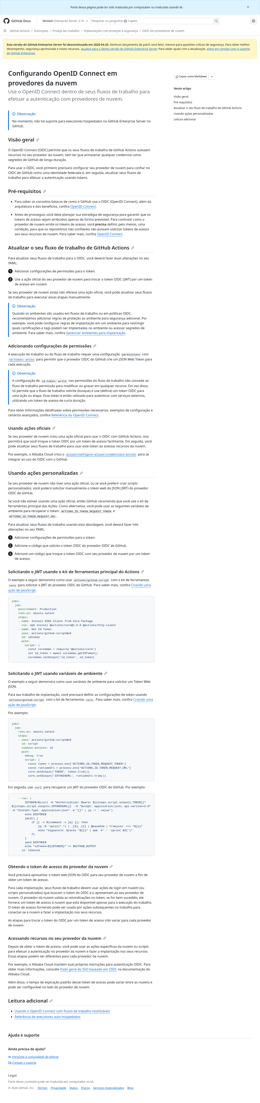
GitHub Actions (20, 31)
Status (73, 1088)
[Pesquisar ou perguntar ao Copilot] (155, 21)
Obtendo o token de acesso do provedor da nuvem (60, 866)
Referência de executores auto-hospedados (47, 1017)
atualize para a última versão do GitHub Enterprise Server (119, 49)
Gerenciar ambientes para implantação (95, 333)
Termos (43, 1088)
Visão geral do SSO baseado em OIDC (88, 969)
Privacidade (58, 1088)
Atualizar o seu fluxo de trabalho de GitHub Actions (71, 247)
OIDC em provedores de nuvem (163, 31)
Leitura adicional (30, 1000)
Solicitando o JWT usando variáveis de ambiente (57, 673)
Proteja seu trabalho (65, 31)
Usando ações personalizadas (45, 472)
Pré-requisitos (27, 191)
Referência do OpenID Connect (74, 415)
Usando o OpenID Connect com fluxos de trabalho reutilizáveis (62, 1011)
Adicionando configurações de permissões (52, 346)
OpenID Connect (83, 206)
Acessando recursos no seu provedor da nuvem (57, 938)
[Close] (248, 6)
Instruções (41, 31)
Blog (130, 1088)
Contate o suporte (22, 1063)
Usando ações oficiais (31, 428)
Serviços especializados (108, 1088)
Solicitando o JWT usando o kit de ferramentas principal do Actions (76, 571)
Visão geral (23, 139)
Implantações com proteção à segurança (111, 31)
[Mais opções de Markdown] (211, 76)
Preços (85, 1088)
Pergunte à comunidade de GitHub (33, 1057)
